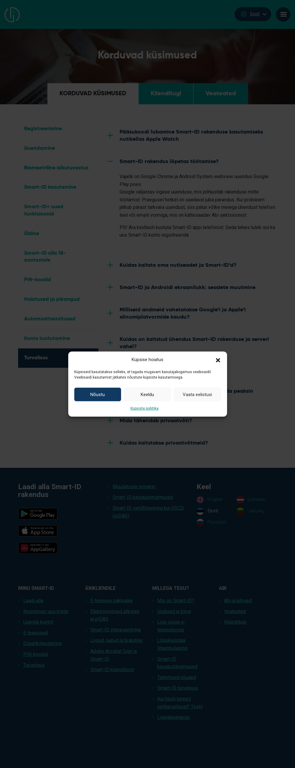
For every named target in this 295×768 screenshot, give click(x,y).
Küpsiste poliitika (144, 408)
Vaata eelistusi (197, 394)
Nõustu (97, 394)
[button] (218, 360)
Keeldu (147, 394)
